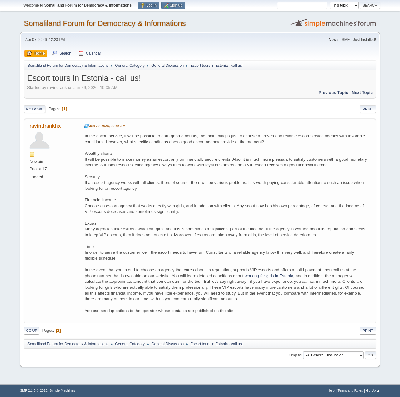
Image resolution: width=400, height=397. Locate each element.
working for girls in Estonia (269, 275)
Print (367, 109)
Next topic (362, 92)
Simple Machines (62, 390)
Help (331, 390)
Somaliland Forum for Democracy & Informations (105, 23)
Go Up (31, 330)
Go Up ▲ (373, 390)
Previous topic (333, 92)
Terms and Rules (350, 390)
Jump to (294, 355)
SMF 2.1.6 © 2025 (34, 390)
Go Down (34, 109)
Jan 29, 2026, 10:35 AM (107, 126)
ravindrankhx (45, 126)
